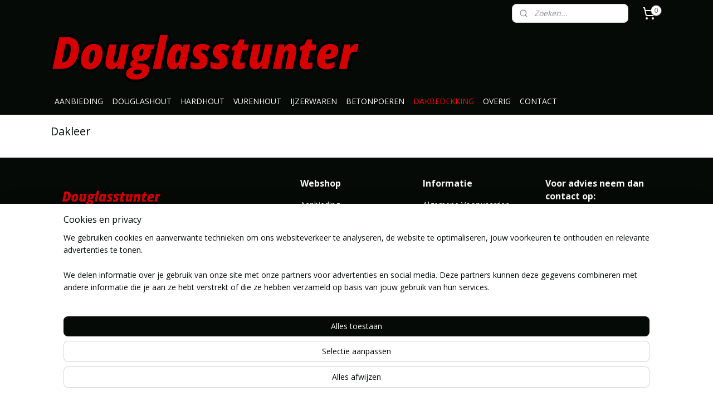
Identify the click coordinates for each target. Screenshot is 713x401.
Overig (312, 304)
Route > (438, 292)
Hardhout (317, 229)
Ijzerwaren (319, 254)
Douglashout (323, 217)
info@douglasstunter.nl (586, 217)
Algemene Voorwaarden (466, 204)
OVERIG (497, 101)
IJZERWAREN (313, 101)
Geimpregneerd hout (337, 292)
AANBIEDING (79, 101)
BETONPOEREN (375, 101)
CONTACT (538, 101)
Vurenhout (319, 242)
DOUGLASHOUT (142, 101)
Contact (437, 229)
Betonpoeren (324, 267)
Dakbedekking (325, 279)
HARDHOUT (202, 101)
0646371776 (567, 229)
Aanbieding (320, 204)
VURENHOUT (257, 101)
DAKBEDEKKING (443, 101)
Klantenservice (449, 217)
